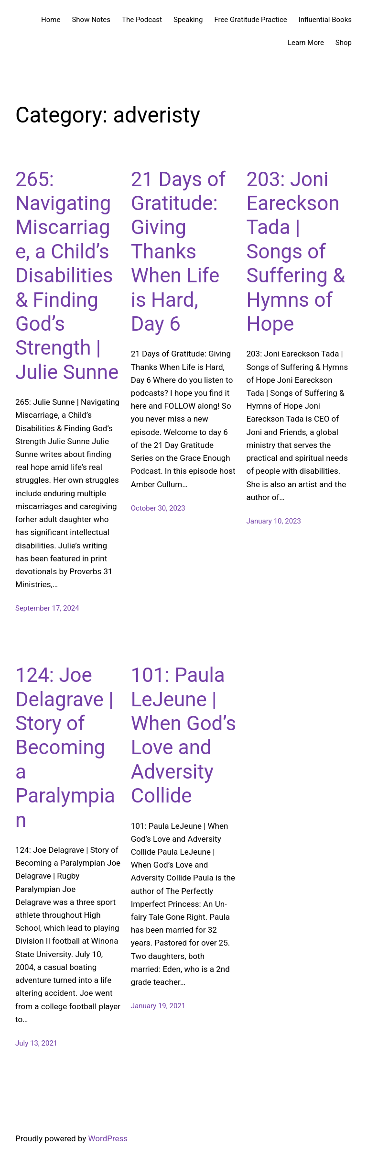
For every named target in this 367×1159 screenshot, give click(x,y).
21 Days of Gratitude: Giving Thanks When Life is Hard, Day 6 (178, 251)
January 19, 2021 (158, 1006)
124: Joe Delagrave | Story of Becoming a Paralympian (65, 747)
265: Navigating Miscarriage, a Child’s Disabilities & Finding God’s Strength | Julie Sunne (67, 275)
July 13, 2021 (36, 1043)
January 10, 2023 (274, 521)
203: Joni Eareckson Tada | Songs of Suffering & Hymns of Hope (296, 251)
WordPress (108, 1138)
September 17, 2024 (47, 608)
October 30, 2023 (158, 508)
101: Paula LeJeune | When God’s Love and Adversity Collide (183, 735)
